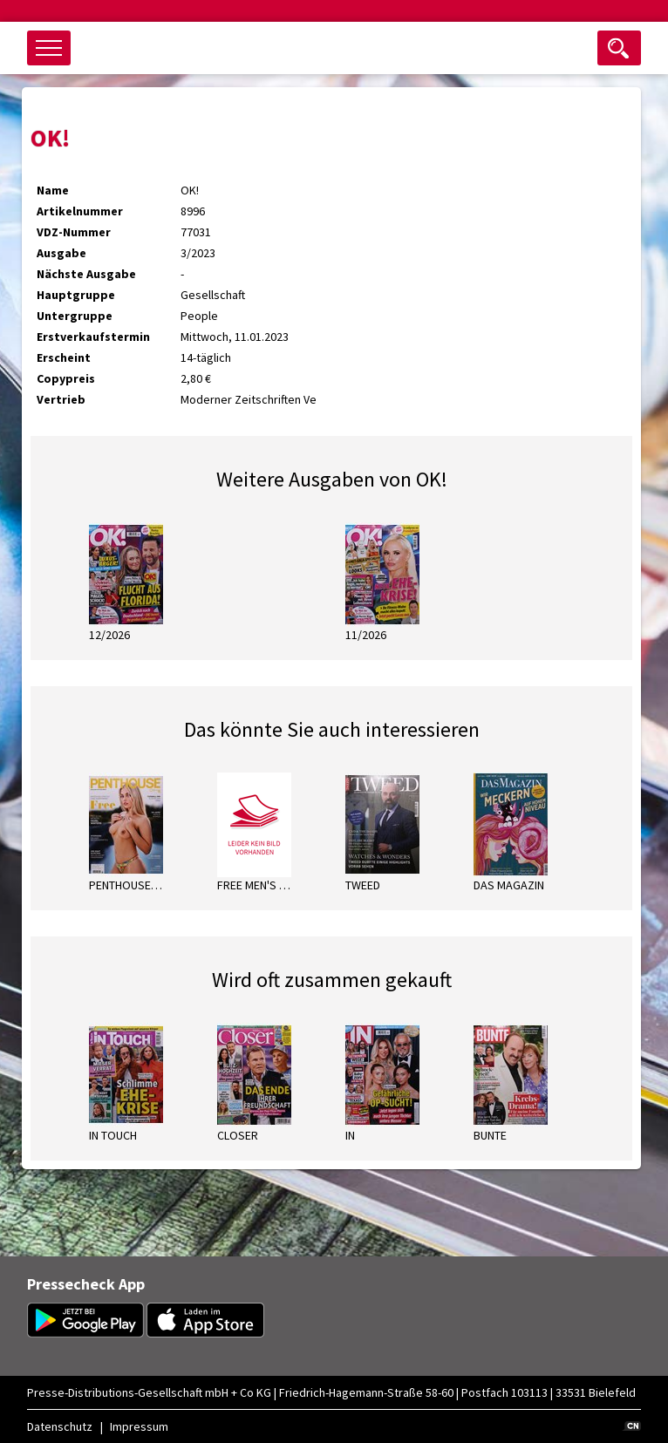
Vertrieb (61, 399)
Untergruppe (74, 315)
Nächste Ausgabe (86, 274)
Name (53, 190)
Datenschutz (59, 1426)
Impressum (139, 1426)
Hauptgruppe (76, 295)
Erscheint (64, 357)
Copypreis (66, 378)
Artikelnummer (80, 211)
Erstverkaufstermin (93, 336)
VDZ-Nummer (74, 232)
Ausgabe (61, 253)
